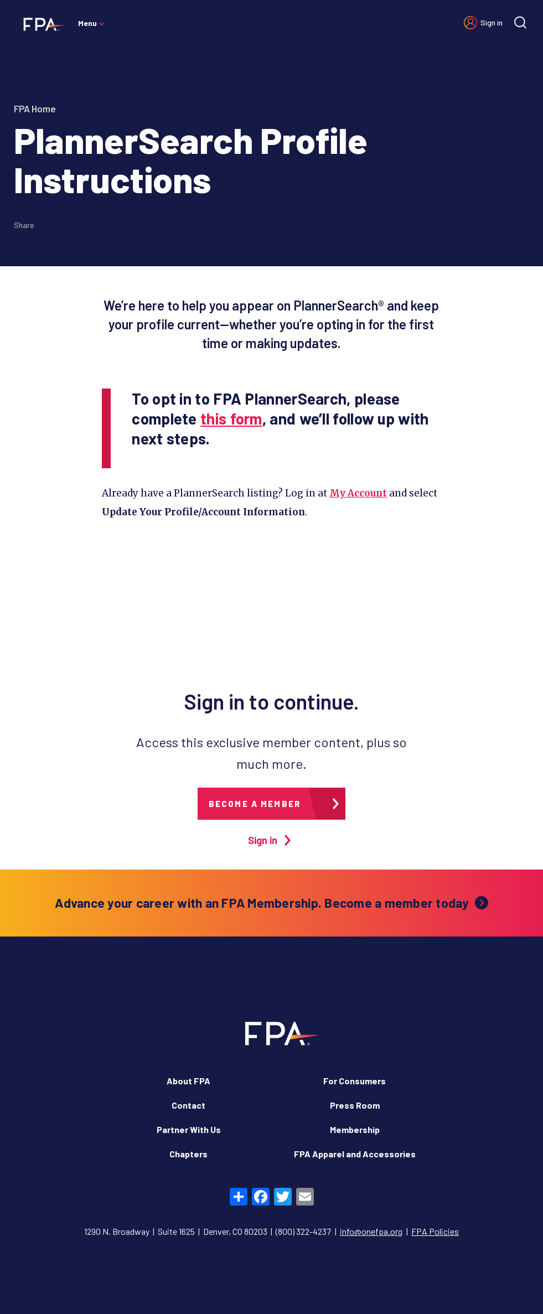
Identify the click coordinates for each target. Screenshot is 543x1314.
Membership (355, 1129)
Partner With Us (189, 1129)
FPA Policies (435, 1231)
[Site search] (520, 22)
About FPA (188, 1080)
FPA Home (35, 108)
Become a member (255, 804)
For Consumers (354, 1080)
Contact (188, 1105)
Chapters (188, 1154)
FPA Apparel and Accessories (355, 1154)
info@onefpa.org (371, 1231)
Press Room (355, 1105)
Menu (87, 23)
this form (231, 418)
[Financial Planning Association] (40, 24)
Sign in (491, 22)
